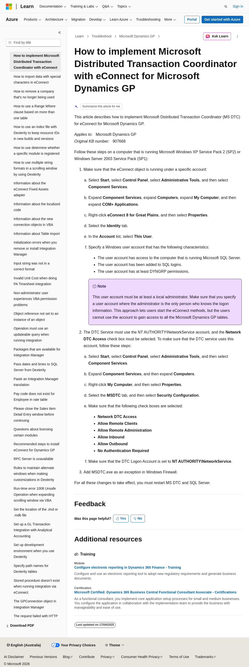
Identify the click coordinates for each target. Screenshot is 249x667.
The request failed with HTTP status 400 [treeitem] (36, 619)
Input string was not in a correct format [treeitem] (32, 266)
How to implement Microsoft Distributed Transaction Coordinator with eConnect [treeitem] (36, 61)
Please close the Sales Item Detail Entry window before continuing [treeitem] (35, 414)
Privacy (106, 657)
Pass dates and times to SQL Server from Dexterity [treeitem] (36, 367)
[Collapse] (59, 32)
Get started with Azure (222, 19)
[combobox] (33, 43)
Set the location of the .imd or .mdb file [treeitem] (36, 512)
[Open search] (226, 6)
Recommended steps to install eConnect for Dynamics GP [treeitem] (36, 447)
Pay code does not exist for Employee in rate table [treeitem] (34, 397)
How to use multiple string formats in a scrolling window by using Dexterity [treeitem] (35, 168)
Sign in (238, 6)
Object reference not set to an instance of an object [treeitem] (36, 317)
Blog (66, 657)
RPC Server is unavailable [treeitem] (33, 459)
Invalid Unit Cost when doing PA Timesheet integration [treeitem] (35, 281)
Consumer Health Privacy (140, 657)
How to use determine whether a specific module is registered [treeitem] (37, 151)
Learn (79, 36)
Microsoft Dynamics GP (137, 36)
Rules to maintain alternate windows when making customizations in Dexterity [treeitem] (34, 474)
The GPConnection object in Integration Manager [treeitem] (35, 604)
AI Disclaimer (14, 657)
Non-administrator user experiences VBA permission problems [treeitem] (35, 299)
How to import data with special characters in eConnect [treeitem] (37, 80)
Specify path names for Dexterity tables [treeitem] (31, 569)
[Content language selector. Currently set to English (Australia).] (24, 645)
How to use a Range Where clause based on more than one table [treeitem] (34, 112)
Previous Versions (43, 657)
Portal (192, 19)
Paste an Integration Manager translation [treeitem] (36, 382)
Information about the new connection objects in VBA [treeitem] (33, 222)
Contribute (87, 657)
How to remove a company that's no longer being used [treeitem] (34, 94)
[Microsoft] (9, 6)
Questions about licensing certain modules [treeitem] (33, 432)
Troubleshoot (101, 36)
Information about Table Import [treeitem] (37, 234)
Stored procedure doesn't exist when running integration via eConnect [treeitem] (37, 586)
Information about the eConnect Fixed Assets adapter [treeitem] (31, 189)
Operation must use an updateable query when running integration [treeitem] (31, 334)
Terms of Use (179, 657)
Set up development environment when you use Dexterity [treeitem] (34, 551)
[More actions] (237, 36)
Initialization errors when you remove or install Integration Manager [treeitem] (35, 248)
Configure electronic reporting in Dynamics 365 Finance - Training (127, 567)
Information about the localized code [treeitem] (37, 207)
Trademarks (204, 657)
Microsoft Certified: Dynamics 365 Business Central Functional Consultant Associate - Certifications (155, 592)
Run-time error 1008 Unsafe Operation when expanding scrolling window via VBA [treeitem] (35, 494)
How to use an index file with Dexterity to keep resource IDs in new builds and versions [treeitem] (36, 133)
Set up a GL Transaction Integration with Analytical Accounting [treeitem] (33, 530)
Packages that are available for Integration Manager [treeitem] (37, 352)
